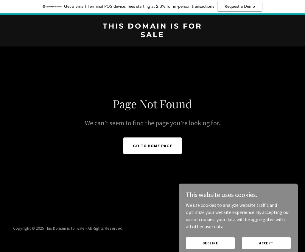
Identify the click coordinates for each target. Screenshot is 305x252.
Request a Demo (240, 6)
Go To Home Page (152, 145)
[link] (152, 35)
